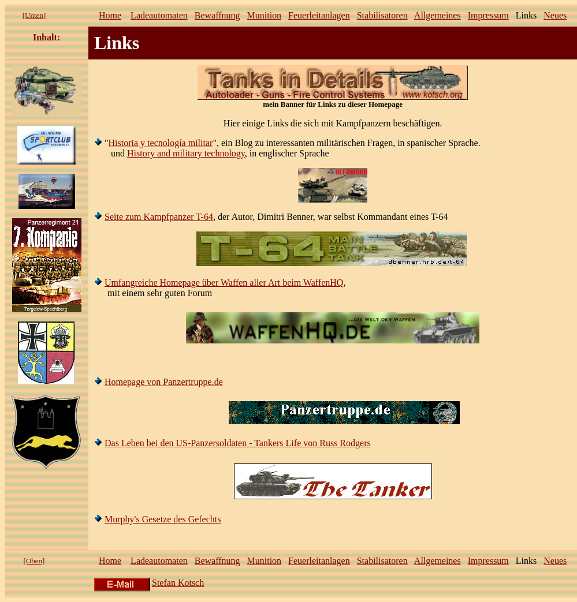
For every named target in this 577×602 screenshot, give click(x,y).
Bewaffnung (217, 15)
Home (110, 15)
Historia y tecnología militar (161, 143)
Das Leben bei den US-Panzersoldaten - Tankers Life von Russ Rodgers (238, 443)
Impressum (488, 15)
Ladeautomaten (159, 15)
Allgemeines (437, 15)
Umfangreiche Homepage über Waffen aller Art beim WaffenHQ (224, 282)
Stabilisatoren (382, 15)
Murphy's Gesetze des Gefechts (163, 519)
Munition (264, 15)
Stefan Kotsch (178, 583)
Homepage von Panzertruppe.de (164, 382)
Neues (555, 15)
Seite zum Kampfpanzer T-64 (159, 217)
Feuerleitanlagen (319, 15)
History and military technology (186, 153)
